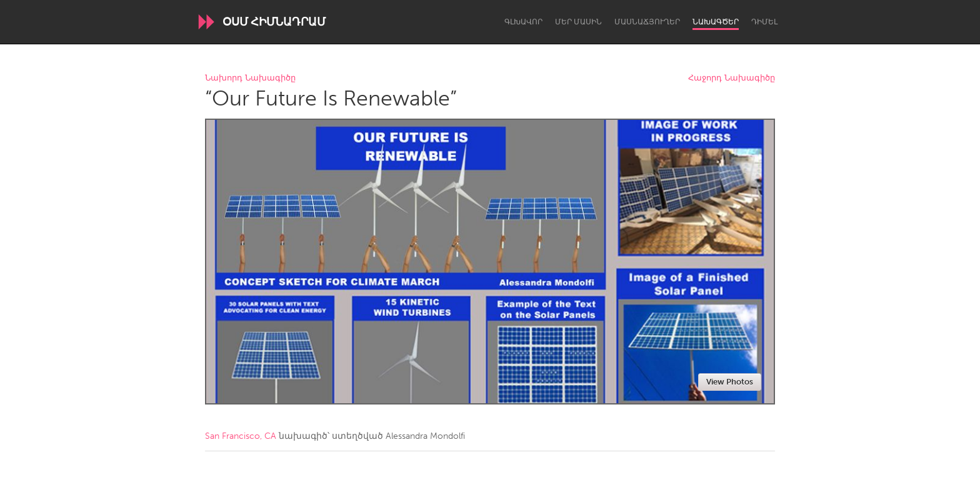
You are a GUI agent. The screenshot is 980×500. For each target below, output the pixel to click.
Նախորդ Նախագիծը (250, 78)
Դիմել (764, 21)
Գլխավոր (523, 21)
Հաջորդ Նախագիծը (731, 78)
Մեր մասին (578, 21)
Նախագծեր (715, 21)
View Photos (729, 381)
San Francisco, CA (240, 436)
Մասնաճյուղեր (647, 21)
